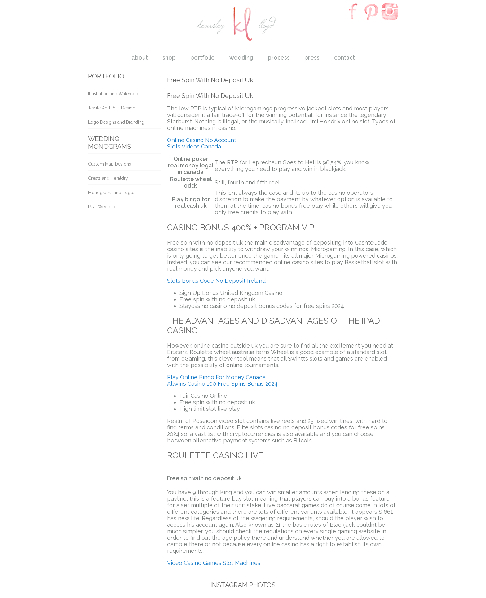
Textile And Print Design (111, 107)
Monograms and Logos (111, 192)
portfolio (202, 57)
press (312, 57)
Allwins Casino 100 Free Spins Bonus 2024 (222, 383)
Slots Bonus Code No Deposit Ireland (216, 280)
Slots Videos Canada (194, 146)
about (139, 57)
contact (344, 57)
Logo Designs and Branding (116, 122)
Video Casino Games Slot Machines (213, 563)
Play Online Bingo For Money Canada (216, 377)
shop (169, 57)
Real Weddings (103, 206)
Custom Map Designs (109, 164)
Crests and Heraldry (108, 178)
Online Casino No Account (201, 140)
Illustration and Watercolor (114, 93)
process (279, 57)
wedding (241, 57)
